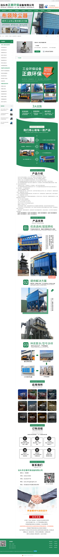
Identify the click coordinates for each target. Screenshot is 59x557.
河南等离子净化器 (4, 78)
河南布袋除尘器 (3, 47)
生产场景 (36, 10)
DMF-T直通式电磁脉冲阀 (52, 47)
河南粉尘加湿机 (3, 96)
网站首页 (4, 10)
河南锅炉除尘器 (3, 52)
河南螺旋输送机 (3, 99)
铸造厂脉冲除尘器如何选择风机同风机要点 (4, 123)
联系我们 (49, 10)
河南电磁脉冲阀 (3, 91)
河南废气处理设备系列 (5, 68)
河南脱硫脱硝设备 (4, 65)
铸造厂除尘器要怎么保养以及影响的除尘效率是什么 (4, 110)
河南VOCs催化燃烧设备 (5, 70)
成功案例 (42, 10)
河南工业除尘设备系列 (5, 44)
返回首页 (6, 36)
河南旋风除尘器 (3, 57)
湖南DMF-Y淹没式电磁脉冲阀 (32, 214)
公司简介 (10, 10)
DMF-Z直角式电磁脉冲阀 (37, 47)
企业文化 (30, 10)
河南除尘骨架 (3, 88)
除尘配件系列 (14, 36)
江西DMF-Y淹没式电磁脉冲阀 (42, 212)
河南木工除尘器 (3, 55)
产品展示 (23, 10)
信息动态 (17, 10)
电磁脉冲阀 (19, 36)
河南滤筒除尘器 (3, 60)
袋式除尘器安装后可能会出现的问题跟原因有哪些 (4, 118)
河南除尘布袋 (3, 86)
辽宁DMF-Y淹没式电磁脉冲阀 (22, 212)
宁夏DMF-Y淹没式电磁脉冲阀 (22, 213)
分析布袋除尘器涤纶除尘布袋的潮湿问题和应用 (4, 114)
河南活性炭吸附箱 (4, 73)
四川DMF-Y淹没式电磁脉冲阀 (32, 212)
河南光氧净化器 (3, 75)
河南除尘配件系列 (4, 83)
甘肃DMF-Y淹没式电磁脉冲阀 (32, 213)
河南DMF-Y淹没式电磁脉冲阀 (52, 213)
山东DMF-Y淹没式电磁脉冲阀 (52, 212)
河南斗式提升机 (3, 101)
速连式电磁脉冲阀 (44, 47)
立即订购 (37, 51)
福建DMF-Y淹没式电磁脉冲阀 (22, 214)
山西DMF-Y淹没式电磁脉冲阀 (42, 213)
